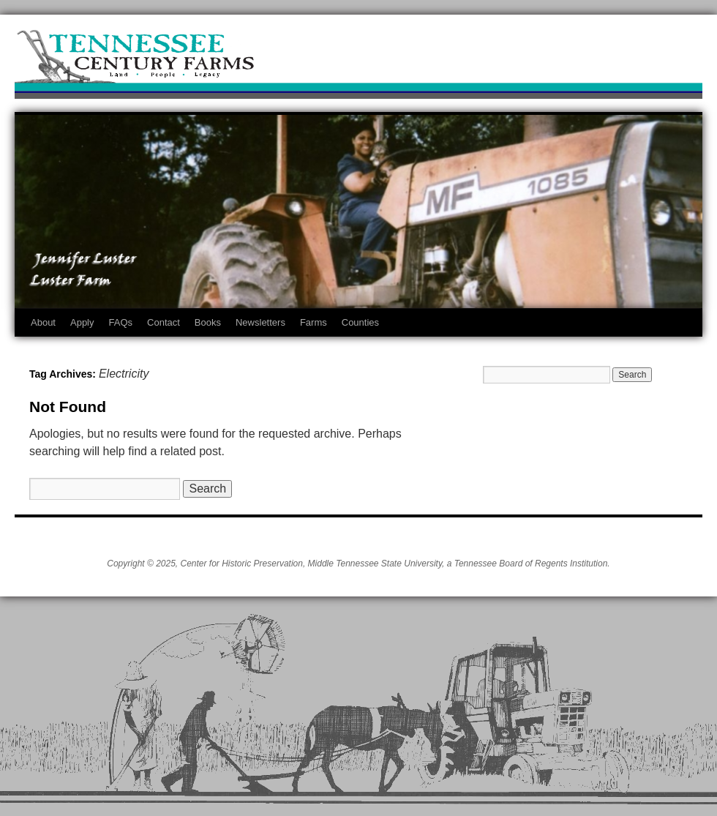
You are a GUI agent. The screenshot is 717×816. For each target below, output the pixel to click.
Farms (313, 322)
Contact (163, 322)
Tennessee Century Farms (358, 60)
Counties (360, 322)
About (43, 322)
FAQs (121, 322)
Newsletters (260, 322)
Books (208, 322)
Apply (82, 322)
